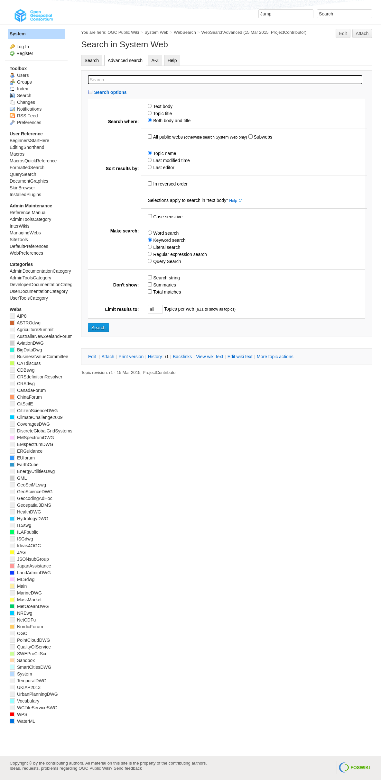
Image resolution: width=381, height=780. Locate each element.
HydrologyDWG (29, 518)
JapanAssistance (30, 565)
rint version (131, 356)
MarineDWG (26, 592)
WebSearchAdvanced (221, 32)
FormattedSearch (27, 167)
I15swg (20, 525)
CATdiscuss (25, 363)
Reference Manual (28, 212)
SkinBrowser (22, 187)
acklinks (182, 356)
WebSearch (185, 32)
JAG (18, 552)
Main (18, 586)
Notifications (26, 109)
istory (155, 356)
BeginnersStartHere (29, 140)
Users (19, 75)
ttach (107, 356)
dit (92, 356)
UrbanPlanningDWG (34, 694)
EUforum (22, 457)
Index (19, 88)
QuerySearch (23, 174)
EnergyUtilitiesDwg (32, 471)
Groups (21, 82)
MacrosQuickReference (33, 160)
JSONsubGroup (29, 559)
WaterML (22, 721)
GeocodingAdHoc (31, 498)
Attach (362, 33)
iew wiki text (209, 356)
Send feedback (128, 768)
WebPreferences (26, 253)
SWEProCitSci (28, 653)
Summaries (164, 284)
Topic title (162, 113)
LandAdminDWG (30, 572)
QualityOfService (30, 646)
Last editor (163, 167)
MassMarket (26, 599)
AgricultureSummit (31, 329)
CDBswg (22, 370)
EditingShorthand (27, 147)
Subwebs (262, 137)
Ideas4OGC (25, 545)
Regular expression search (179, 254)
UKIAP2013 (25, 687)
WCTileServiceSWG (33, 707)
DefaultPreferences (29, 246)
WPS (18, 714)
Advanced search (125, 60)
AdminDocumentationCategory (40, 271)
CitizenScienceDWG (34, 410)
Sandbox (22, 660)
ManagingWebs (25, 232)
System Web (156, 32)
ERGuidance (26, 451)
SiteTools (19, 239)
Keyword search (168, 240)
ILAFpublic (24, 532)
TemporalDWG (28, 680)
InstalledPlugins (25, 194)
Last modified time (171, 160)
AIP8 (18, 316)
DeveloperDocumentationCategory (44, 284)
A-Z (155, 60)
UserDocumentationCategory (39, 291)
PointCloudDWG (30, 640)
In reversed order (170, 183)
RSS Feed (24, 115)
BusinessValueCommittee (39, 356)
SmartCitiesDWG (30, 667)
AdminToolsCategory (30, 219)
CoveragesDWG (30, 424)
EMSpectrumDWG (32, 437)
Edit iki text (240, 356)
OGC (18, 633)
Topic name (164, 153)
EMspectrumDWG (31, 444)
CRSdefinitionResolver (36, 376)
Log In (22, 46)
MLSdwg (22, 579)
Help (172, 60)
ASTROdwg (25, 322)
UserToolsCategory (29, 298)
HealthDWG (25, 511)
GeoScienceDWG (31, 491)
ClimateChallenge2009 (36, 417)
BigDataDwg (26, 349)
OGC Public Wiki (123, 32)
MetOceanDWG (29, 606)
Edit (343, 33)
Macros (17, 154)
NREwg (21, 613)
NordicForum (26, 626)
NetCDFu (23, 619)
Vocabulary (24, 700)
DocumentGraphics (29, 181)
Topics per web (179, 309)
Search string (166, 277)
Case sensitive (167, 216)
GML (18, 478)
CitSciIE (21, 403)
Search (92, 60)
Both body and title (171, 120)
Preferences (25, 122)
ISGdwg (21, 538)
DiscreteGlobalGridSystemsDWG (46, 430)
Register (24, 53)
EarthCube (24, 464)
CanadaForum (28, 390)
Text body (162, 106)
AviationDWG (27, 343)
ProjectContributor (288, 32)
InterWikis (19, 226)
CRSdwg (22, 383)
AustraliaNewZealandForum (41, 336)
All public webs (167, 137)
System (18, 33)
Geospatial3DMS (30, 505)
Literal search (166, 247)
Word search (165, 233)
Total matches (166, 292)
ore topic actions (275, 356)
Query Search (166, 261)
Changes (22, 102)
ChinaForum (26, 397)
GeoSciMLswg (28, 484)
